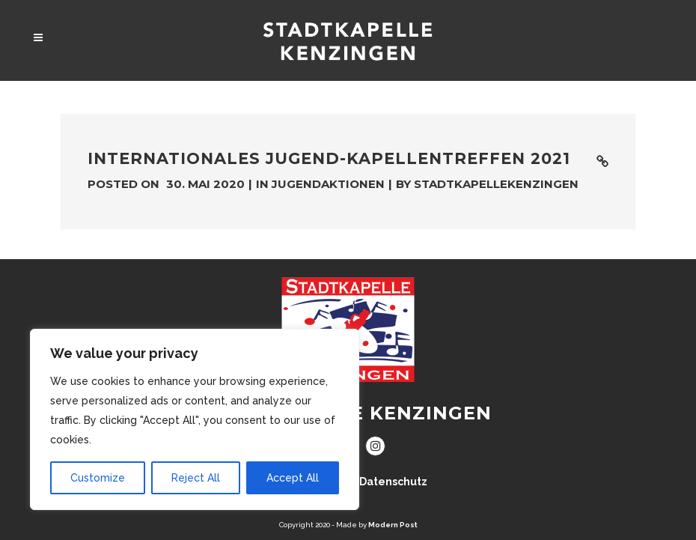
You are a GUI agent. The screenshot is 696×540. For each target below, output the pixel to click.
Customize (97, 478)
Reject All (195, 478)
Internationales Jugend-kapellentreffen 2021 (329, 158)
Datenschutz (393, 482)
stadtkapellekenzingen (496, 184)
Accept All (292, 478)
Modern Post (393, 525)
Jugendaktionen (328, 184)
